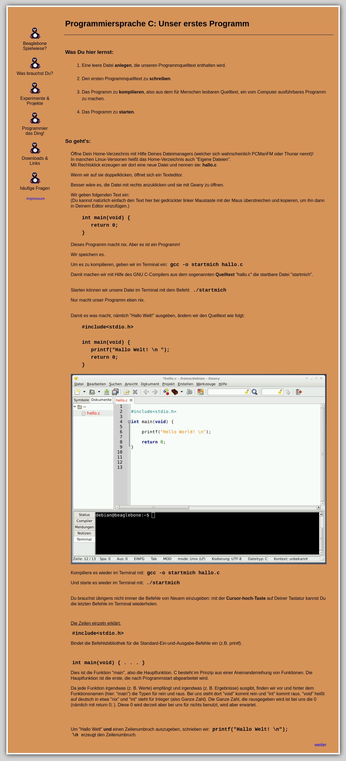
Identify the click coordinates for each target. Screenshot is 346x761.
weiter (321, 749)
